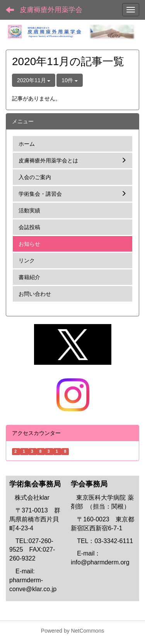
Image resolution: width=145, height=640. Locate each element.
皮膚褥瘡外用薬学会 (51, 10)
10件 (69, 80)
